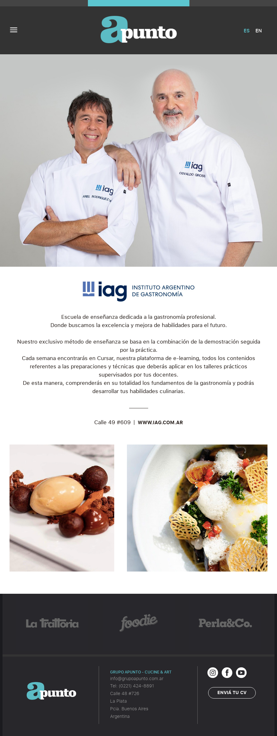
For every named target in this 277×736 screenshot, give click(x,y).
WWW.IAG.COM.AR (160, 422)
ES (247, 30)
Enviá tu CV (232, 692)
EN (258, 30)
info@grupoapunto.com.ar (136, 678)
